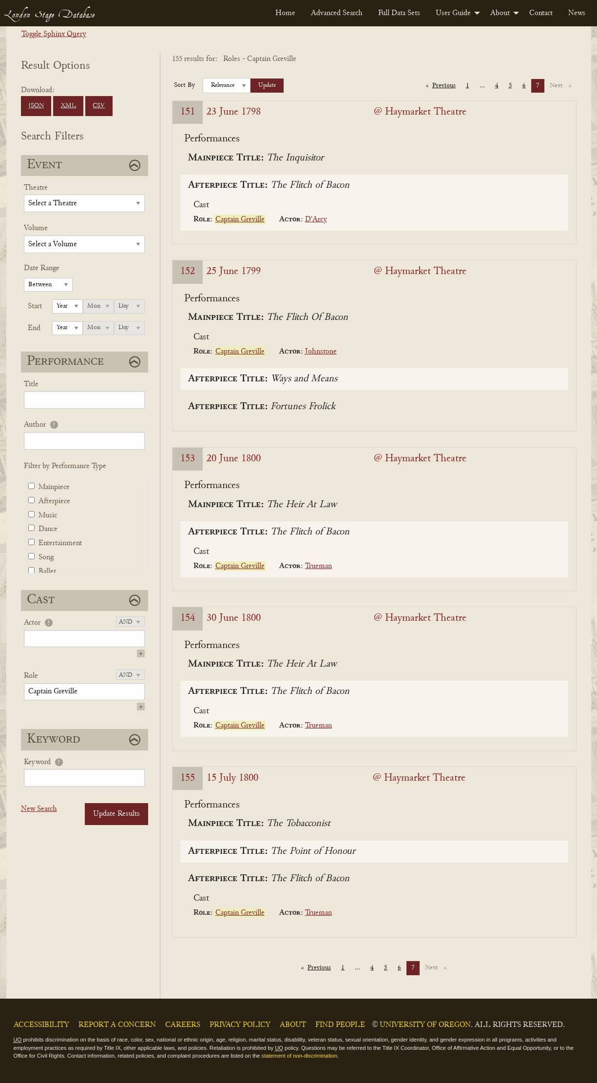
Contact (541, 13)
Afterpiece (54, 501)
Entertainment (60, 543)
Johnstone (321, 351)
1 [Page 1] (467, 85)
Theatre (36, 188)
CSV (99, 105)
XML (68, 105)
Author (35, 425)
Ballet (47, 571)
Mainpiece (54, 487)
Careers (182, 1025)
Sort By (184, 85)
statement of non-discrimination (299, 1056)
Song (46, 557)
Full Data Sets (399, 13)
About (500, 13)
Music (48, 515)
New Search (39, 809)
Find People (340, 1025)
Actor (32, 623)
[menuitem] (285, 13)
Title (31, 384)
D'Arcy (316, 219)
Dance (48, 529)
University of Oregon (425, 1025)
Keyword (37, 762)
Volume (36, 228)
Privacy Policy (240, 1025)
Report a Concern (117, 1025)
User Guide (453, 13)
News (576, 13)
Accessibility (41, 1025)
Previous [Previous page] (446, 84)
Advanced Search (337, 13)
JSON (36, 105)
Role (31, 676)
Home (285, 13)
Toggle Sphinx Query (53, 34)
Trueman (318, 566)
